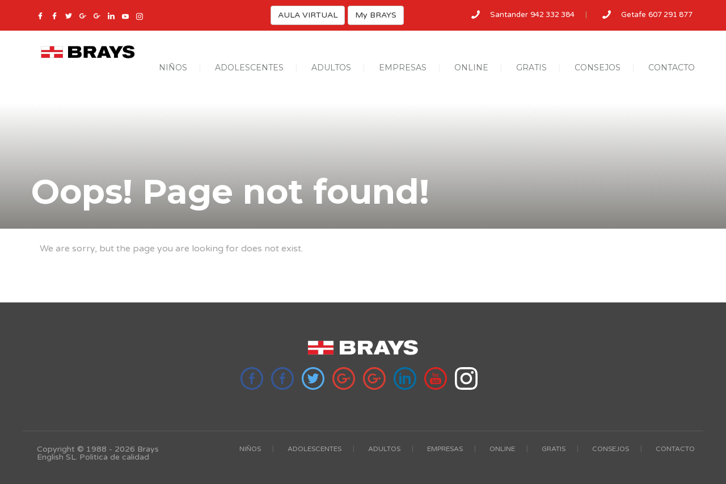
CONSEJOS (598, 67)
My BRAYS (375, 15)
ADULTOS (331, 67)
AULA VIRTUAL (307, 15)
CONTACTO (671, 67)
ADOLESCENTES (249, 67)
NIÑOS (173, 67)
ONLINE (471, 67)
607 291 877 (670, 14)
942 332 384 (552, 14)
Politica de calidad (114, 457)
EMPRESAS (403, 67)
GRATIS (531, 67)
